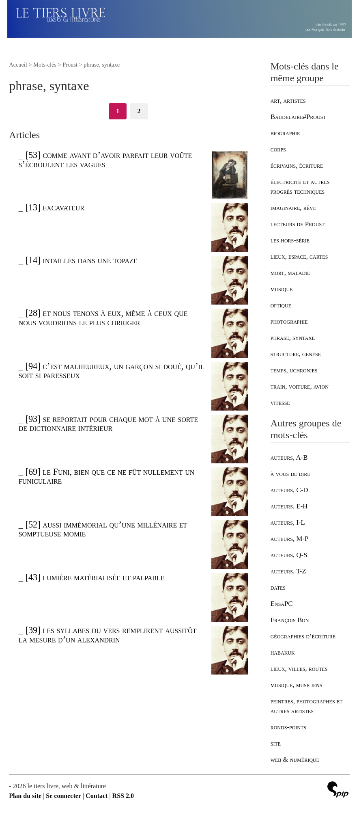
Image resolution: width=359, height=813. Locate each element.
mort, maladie (290, 273)
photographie (289, 321)
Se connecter (63, 795)
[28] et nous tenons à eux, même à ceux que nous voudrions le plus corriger (103, 317)
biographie (285, 133)
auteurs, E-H (289, 506)
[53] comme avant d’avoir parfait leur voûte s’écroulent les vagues (105, 159)
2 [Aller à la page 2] (138, 111)
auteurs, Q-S (289, 555)
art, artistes (288, 100)
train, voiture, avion (300, 386)
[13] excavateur (54, 207)
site (276, 743)
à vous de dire (290, 474)
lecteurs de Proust (298, 224)
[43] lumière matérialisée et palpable (94, 577)
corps (278, 149)
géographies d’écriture (303, 636)
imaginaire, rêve (293, 208)
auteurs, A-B (289, 457)
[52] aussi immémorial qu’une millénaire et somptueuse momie (103, 528)
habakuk (283, 652)
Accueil (18, 64)
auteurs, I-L (288, 522)
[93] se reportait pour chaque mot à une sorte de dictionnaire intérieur (108, 423)
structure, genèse (296, 354)
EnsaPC (282, 604)
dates (278, 587)
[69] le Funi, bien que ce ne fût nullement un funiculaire (107, 476)
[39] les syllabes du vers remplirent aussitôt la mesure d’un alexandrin (108, 634)
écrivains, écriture (297, 165)
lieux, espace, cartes (299, 256)
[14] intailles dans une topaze (81, 260)
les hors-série (290, 240)
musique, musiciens (296, 685)
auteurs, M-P (290, 539)
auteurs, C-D (289, 490)
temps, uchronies (294, 370)
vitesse (280, 402)
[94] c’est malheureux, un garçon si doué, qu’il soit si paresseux (111, 370)
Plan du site (25, 795)
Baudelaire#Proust (298, 117)
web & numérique (295, 759)
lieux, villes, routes (299, 668)
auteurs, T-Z (288, 571)
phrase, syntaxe (293, 338)
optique (281, 305)
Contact (96, 795)
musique (282, 289)
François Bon (290, 620)
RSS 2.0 (123, 795)
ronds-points (288, 727)
